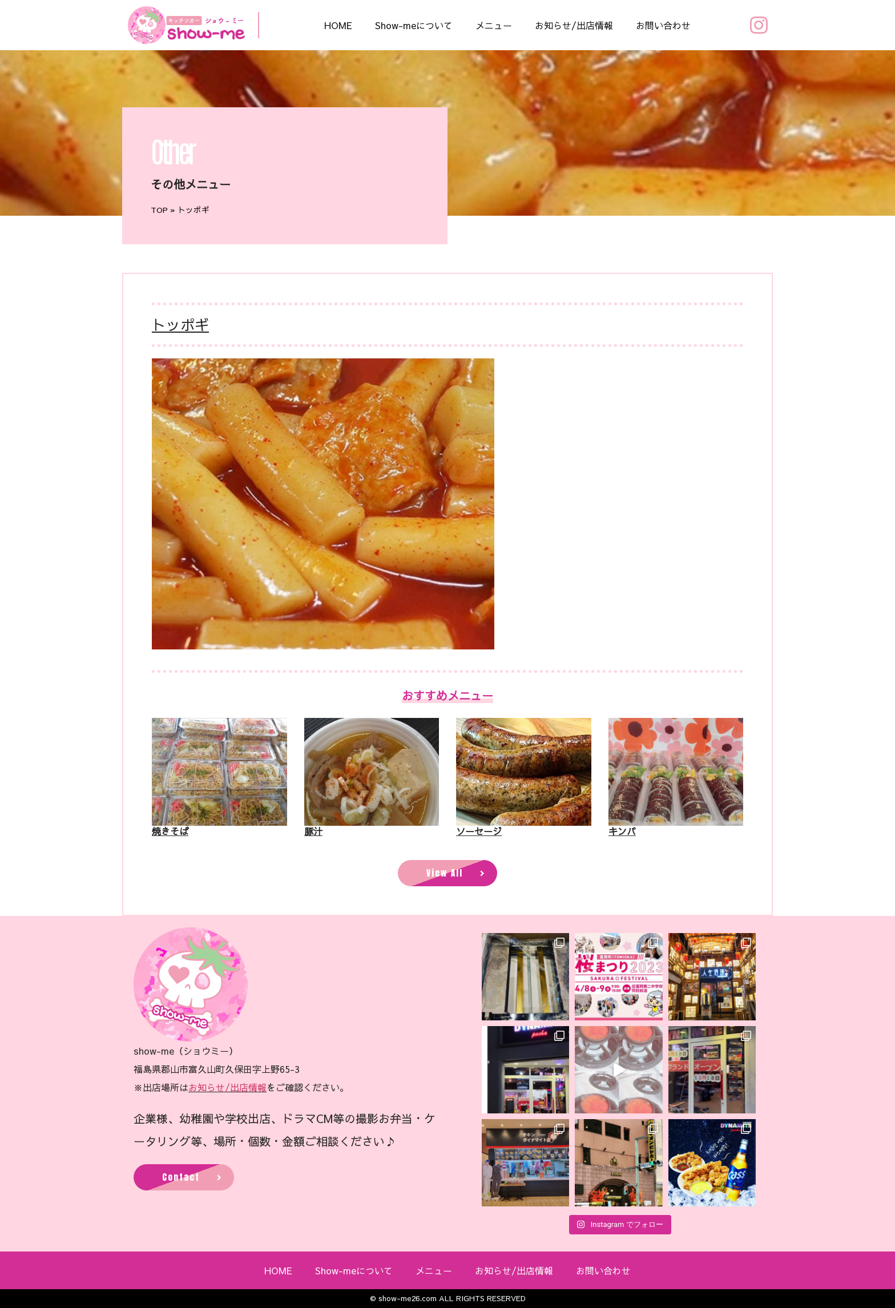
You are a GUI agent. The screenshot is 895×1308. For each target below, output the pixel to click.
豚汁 (313, 831)
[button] (447, 873)
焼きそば (170, 831)
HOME (338, 25)
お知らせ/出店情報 (574, 25)
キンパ (622, 831)
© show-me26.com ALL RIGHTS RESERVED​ (448, 1298)
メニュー (493, 25)
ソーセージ (479, 831)
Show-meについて (414, 25)
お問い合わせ (663, 25)
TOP (159, 209)
